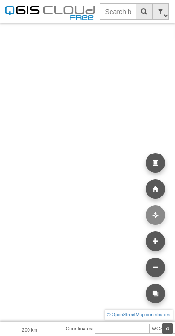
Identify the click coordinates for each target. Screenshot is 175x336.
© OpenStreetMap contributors (138, 314)
